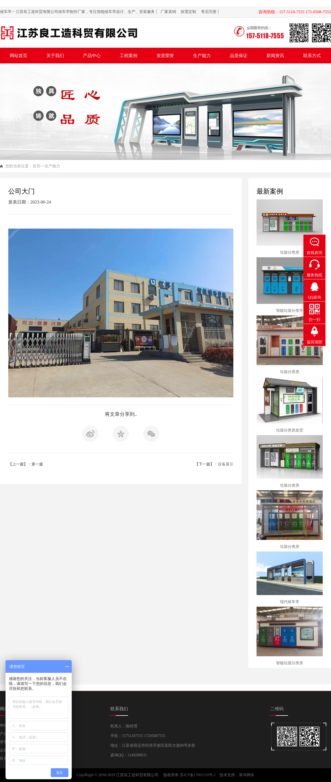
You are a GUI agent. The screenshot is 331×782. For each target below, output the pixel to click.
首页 (36, 166)
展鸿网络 (246, 775)
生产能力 (52, 166)
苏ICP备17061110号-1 (198, 775)
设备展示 (225, 464)
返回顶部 (314, 342)
